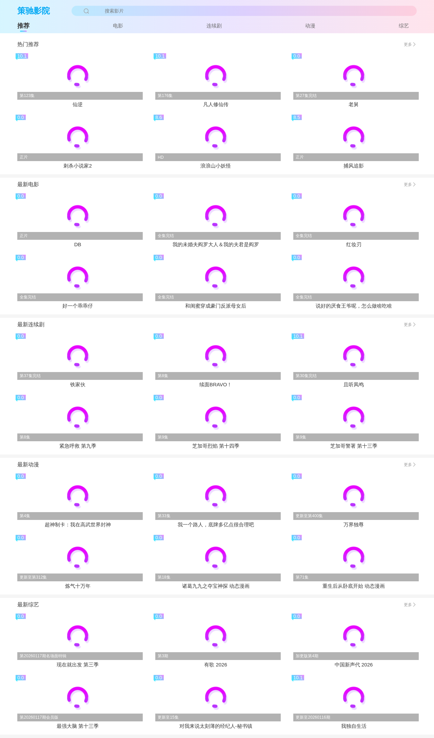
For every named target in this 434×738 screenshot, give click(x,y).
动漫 (310, 25)
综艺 (404, 25)
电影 (118, 25)
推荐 (23, 25)
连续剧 (214, 25)
